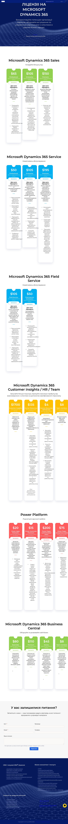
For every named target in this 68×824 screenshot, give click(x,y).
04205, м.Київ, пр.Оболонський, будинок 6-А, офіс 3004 (48, 806)
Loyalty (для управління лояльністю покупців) (19, 777)
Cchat (39, 768)
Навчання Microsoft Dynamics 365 (47, 786)
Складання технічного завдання (47, 785)
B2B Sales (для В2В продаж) (14, 770)
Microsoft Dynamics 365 (13, 807)
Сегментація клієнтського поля (47, 788)
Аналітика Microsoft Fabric (45, 770)
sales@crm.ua (43, 803)
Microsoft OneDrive (12, 804)
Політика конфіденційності (42, 821)
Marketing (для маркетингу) (14, 778)
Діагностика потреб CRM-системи (47, 783)
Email (5, 730)
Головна (35, 34)
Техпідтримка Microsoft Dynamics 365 (48, 773)
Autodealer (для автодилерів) (15, 769)
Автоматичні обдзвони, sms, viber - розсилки (50, 789)
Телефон (37, 730)
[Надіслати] (34, 748)
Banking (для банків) (12, 772)
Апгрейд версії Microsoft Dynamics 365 (49, 775)
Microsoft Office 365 (12, 801)
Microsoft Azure (11, 799)
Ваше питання (8, 736)
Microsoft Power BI (12, 802)
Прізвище (37, 724)
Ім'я (5, 724)
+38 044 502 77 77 (44, 800)
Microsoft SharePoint (12, 805)
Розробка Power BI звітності (46, 772)
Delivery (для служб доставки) (15, 775)
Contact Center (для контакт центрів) (17, 774)
